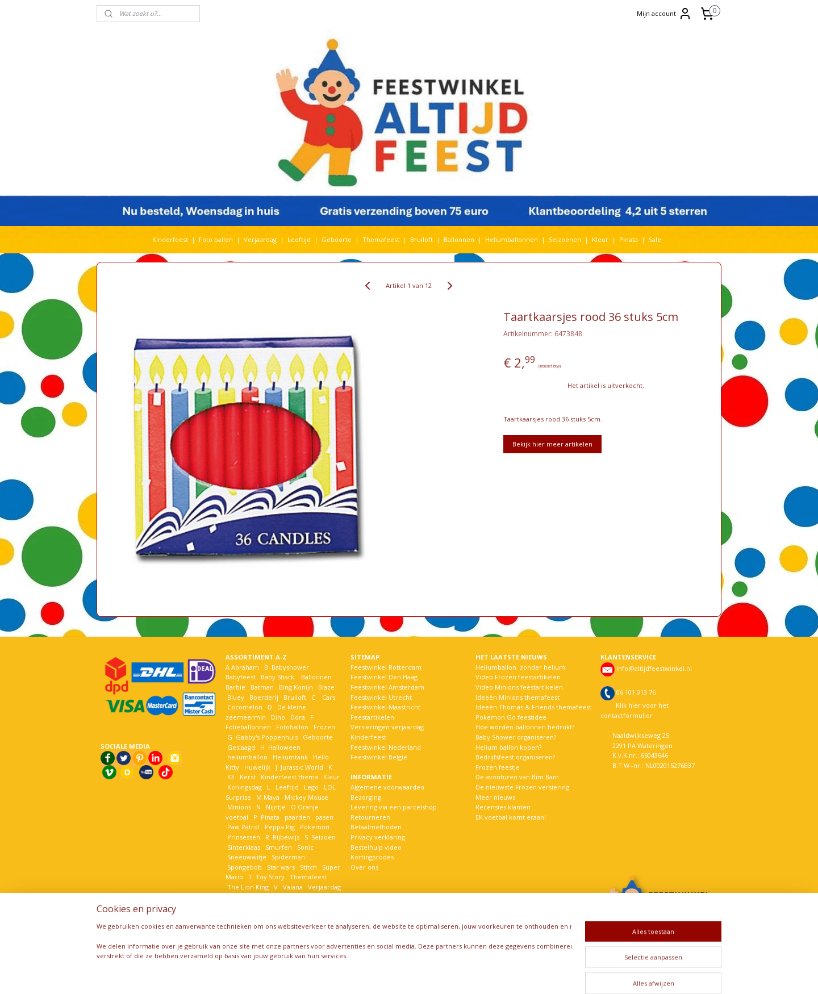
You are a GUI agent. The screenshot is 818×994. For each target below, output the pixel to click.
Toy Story (270, 876)
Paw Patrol (243, 826)
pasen (324, 817)
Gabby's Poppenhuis (266, 737)
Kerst (248, 776)
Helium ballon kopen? (508, 747)
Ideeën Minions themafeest (517, 697)
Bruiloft (421, 239)
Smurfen (278, 847)
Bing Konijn (296, 687)
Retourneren (370, 817)
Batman (262, 687)
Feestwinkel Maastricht (385, 707)
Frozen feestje (497, 767)
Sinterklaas (243, 847)
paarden (297, 817)
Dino (278, 717)
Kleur (600, 239)
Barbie (235, 687)
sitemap (381, 973)
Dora (297, 717)
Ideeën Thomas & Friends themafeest (533, 707)
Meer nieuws (495, 797)
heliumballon (247, 757)
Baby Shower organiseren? (515, 737)
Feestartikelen (372, 717)
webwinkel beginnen (448, 973)
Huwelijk (257, 767)
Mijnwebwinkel (547, 973)
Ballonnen (459, 239)
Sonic (305, 847)
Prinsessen (243, 837)
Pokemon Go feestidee (510, 717)
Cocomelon (244, 707)
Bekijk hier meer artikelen (552, 444)
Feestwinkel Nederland (385, 747)
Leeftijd (299, 239)
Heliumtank (290, 757)
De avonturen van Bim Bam (517, 776)
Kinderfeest (170, 239)
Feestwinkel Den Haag (384, 677)
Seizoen (323, 837)
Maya (271, 797)
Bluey (235, 697)
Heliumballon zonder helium (520, 667)
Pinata (628, 239)
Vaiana (293, 887)
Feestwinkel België (378, 757)
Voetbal (238, 896)
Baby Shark (277, 677)
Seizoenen (565, 239)
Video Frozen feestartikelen (518, 677)
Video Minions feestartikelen (519, 687)
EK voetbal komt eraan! (510, 817)
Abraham (245, 667)
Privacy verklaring (377, 837)
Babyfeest (241, 677)
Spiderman (288, 857)
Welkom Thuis (288, 896)
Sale (655, 239)
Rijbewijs (286, 837)
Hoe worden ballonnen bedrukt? (524, 726)
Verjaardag (260, 239)
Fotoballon (292, 726)
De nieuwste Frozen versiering (522, 787)
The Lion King (247, 887)
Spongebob (244, 867)
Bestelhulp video (376, 847)
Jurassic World (302, 767)
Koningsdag (244, 787)
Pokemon (314, 826)
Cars (328, 697)
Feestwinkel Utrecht (381, 697)
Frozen (324, 726)
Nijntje (275, 807)
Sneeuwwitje (246, 857)
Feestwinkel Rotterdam (385, 667)
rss (404, 973)
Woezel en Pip (280, 907)
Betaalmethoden (376, 826)
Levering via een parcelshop (393, 807)
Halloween (284, 747)
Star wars (281, 867)
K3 (230, 776)
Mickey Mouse (306, 797)
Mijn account (664, 13)
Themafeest (380, 239)
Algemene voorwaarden (387, 787)
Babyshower (291, 667)
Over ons (364, 867)
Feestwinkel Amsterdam (387, 687)
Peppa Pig (280, 826)
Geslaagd (241, 747)
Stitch (308, 867)
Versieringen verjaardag (387, 726)
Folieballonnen (248, 726)
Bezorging (365, 797)
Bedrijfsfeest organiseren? (515, 757)
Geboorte (337, 239)
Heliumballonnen (511, 239)
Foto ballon (216, 239)
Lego (310, 787)
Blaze (325, 687)
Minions (238, 807)
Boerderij (263, 697)
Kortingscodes (372, 857)
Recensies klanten (503, 807)
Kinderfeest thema (289, 776)
